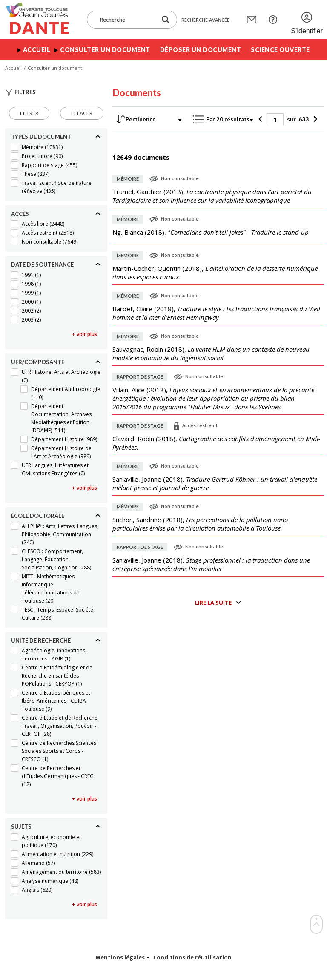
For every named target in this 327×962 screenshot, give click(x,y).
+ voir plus (84, 334)
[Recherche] (126, 19)
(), (212, 195)
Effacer (81, 113)
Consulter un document (105, 49)
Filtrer (29, 113)
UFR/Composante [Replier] (37, 362)
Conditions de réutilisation (192, 957)
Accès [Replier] (20, 213)
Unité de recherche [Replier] (41, 640)
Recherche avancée (205, 20)
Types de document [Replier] (41, 136)
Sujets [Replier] (21, 826)
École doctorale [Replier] (37, 515)
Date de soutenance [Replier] (42, 264)
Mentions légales (120, 957)
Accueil (37, 49)
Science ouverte (280, 49)
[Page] (275, 119)
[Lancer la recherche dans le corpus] (166, 19)
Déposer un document (200, 49)
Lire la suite (213, 602)
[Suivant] (314, 119)
